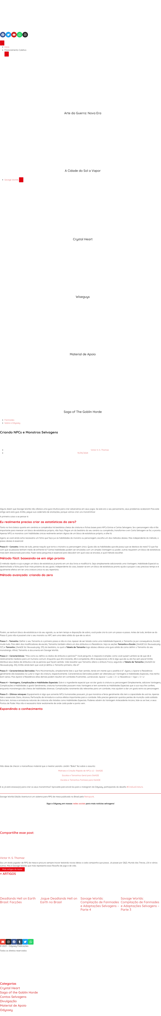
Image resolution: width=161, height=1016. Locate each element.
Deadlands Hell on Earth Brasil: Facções (18, 900)
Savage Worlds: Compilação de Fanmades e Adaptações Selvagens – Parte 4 (99, 904)
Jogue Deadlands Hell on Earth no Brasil (58, 900)
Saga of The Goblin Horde (83, 412)
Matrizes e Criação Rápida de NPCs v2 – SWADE (80, 770)
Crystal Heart (82, 239)
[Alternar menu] (2, 42)
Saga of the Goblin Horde (19, 992)
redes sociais (79, 803)
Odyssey (6, 1010)
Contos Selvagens (13, 997)
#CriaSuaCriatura (135, 787)
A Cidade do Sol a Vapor (83, 171)
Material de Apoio (83, 354)
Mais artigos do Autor (12, 869)
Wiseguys (83, 297)
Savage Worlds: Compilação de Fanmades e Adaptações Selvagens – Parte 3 (140, 904)
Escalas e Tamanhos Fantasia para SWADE (80, 780)
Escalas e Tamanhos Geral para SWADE (80, 775)
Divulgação (8, 1001)
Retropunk (89, 796)
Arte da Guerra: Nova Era (82, 113)
